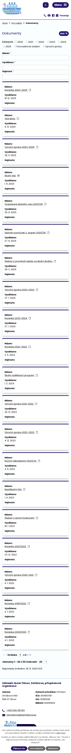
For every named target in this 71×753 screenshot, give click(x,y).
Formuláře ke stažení (28, 46)
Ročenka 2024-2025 (18, 90)
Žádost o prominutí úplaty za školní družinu (30, 261)
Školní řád (12, 175)
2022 (41, 41)
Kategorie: (7, 41)
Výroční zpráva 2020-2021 (21, 575)
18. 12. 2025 (10, 98)
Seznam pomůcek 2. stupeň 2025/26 (27, 232)
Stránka (12, 654)
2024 (63, 41)
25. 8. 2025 (10, 212)
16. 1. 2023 (10, 526)
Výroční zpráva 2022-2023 (21, 432)
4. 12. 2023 (10, 440)
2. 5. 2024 (10, 354)
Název (6, 53)
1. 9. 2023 (9, 497)
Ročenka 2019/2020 (17, 603)
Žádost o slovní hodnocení (21, 517)
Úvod (4, 23)
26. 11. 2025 (10, 155)
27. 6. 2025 (10, 240)
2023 (52, 41)
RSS (63, 33)
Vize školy (12, 118)
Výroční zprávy (53, 46)
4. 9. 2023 (10, 469)
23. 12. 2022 (11, 554)
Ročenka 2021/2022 (17, 546)
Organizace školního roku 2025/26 (25, 204)
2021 (30, 41)
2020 (20, 41)
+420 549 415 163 (15, 710)
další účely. (61, 733)
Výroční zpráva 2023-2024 (21, 289)
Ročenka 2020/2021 (17, 632)
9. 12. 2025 (10, 126)
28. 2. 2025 (10, 269)
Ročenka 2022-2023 (18, 346)
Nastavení (53, 748)
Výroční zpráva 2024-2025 (21, 147)
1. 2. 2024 (9, 383)
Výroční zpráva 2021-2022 (21, 403)
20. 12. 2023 (11, 412)
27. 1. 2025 (10, 297)
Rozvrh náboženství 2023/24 (22, 460)
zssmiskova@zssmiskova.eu (21, 714)
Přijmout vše (19, 748)
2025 (8, 46)
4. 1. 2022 (9, 583)
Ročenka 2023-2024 (18, 318)
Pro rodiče (17, 23)
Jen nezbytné (36, 748)
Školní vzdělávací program (21, 375)
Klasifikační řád (15, 489)
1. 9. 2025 (9, 183)
